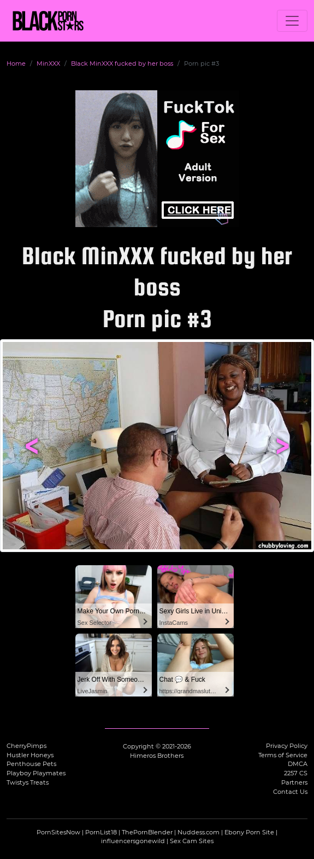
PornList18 (101, 832)
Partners (294, 782)
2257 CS (295, 773)
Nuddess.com (198, 832)
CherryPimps (26, 746)
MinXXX (48, 63)
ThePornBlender (147, 832)
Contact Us (290, 792)
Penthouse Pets (31, 764)
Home (16, 63)
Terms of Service (282, 755)
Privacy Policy (286, 746)
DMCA (297, 764)
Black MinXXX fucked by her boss (122, 63)
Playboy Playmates (36, 773)
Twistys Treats (28, 782)
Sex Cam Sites (192, 841)
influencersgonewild (133, 841)
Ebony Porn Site (249, 832)
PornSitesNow (58, 832)
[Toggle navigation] (292, 21)
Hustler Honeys (30, 755)
